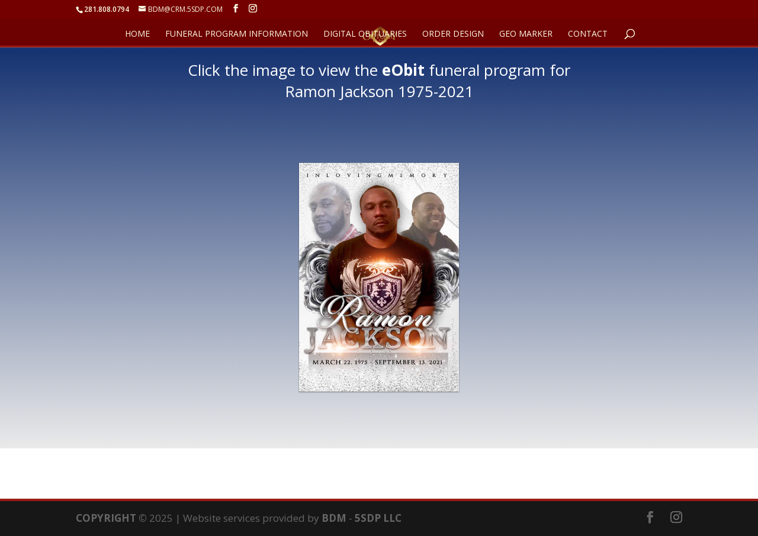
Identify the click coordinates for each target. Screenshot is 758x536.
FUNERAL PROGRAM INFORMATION (236, 34)
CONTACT (588, 34)
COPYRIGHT (106, 518)
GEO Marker (526, 34)
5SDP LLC (378, 518)
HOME (137, 34)
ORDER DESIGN (453, 34)
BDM (334, 518)
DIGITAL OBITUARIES (365, 34)
